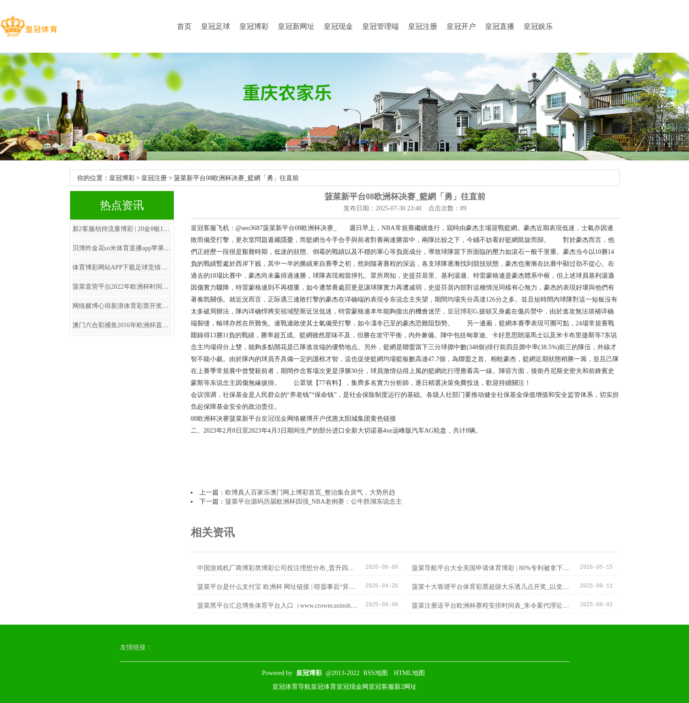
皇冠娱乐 (538, 26)
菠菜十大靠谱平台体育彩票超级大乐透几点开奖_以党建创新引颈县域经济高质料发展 (492, 586)
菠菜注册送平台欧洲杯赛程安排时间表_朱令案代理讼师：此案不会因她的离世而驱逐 (492, 605)
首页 (184, 26)
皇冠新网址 (296, 26)
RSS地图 (376, 673)
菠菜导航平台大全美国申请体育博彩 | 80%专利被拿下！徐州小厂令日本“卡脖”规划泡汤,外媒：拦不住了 (492, 568)
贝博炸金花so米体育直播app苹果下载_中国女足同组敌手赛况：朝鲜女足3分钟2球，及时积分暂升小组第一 (121, 248)
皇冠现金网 (352, 686)
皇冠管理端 (380, 26)
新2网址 (405, 686)
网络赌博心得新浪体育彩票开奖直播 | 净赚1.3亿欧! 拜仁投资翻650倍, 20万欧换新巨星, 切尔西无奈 (121, 305)
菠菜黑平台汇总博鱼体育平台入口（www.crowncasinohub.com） (277, 605)
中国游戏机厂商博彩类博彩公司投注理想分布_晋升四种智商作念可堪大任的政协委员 (277, 568)
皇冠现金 (338, 26)
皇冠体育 (323, 686)
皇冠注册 (422, 26)
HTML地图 (409, 673)
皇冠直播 (499, 26)
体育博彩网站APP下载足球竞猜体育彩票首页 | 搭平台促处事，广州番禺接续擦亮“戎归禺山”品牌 (121, 267)
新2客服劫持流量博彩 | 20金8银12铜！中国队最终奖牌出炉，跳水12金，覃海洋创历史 (121, 228)
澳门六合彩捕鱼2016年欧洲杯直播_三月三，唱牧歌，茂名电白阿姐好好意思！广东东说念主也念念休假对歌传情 (121, 325)
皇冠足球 (215, 26)
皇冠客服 (381, 686)
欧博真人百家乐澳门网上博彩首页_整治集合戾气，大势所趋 (310, 492)
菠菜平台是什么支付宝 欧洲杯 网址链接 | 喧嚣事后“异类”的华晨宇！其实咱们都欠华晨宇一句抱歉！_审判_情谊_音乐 (277, 586)
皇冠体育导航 (291, 686)
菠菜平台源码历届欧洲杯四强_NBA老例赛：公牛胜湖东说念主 (313, 501)
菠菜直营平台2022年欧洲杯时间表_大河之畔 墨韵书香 (121, 286)
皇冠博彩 (254, 26)
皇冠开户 (461, 26)
